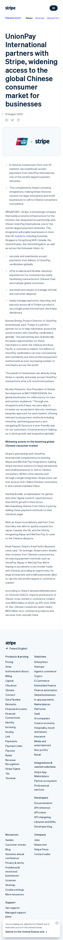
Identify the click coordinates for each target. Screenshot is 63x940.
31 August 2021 (14, 114)
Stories (39, 18)
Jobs (37, 840)
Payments (11, 741)
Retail (37, 754)
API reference (42, 807)
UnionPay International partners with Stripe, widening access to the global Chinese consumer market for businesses (31, 69)
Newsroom (13, 18)
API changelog (42, 817)
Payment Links (14, 746)
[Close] (56, 924)
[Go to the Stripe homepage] (9, 643)
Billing (8, 676)
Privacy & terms (14, 862)
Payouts (10, 750)
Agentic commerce (45, 671)
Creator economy (44, 723)
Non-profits (41, 750)
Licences (10, 880)
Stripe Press (41, 849)
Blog (8, 849)
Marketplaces (42, 704)
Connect (10, 694)
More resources (14, 894)
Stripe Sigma (12, 768)
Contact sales (42, 854)
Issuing (9, 731)
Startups (39, 666)
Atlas (8, 666)
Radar (8, 755)
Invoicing (10, 727)
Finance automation (45, 690)
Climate (9, 690)
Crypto (38, 676)
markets (20, 236)
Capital (9, 680)
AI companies (42, 718)
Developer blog (43, 826)
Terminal (10, 778)
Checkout (11, 685)
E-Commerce (42, 680)
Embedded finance (45, 685)
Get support (12, 907)
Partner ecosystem (45, 780)
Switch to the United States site (26, 931)
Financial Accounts (16, 709)
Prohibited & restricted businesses (12, 871)
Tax (7, 773)
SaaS (37, 713)
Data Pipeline (13, 699)
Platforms (40, 709)
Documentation (43, 803)
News (29, 18)
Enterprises (41, 662)
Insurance (40, 736)
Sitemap (10, 885)
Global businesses (45, 694)
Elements (10, 704)
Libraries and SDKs (45, 821)
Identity (9, 722)
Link (7, 736)
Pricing (9, 662)
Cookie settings (14, 889)
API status (40, 812)
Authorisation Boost (17, 671)
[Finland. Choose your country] (16, 648)
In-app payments (44, 699)
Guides (9, 840)
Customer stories (15, 844)
